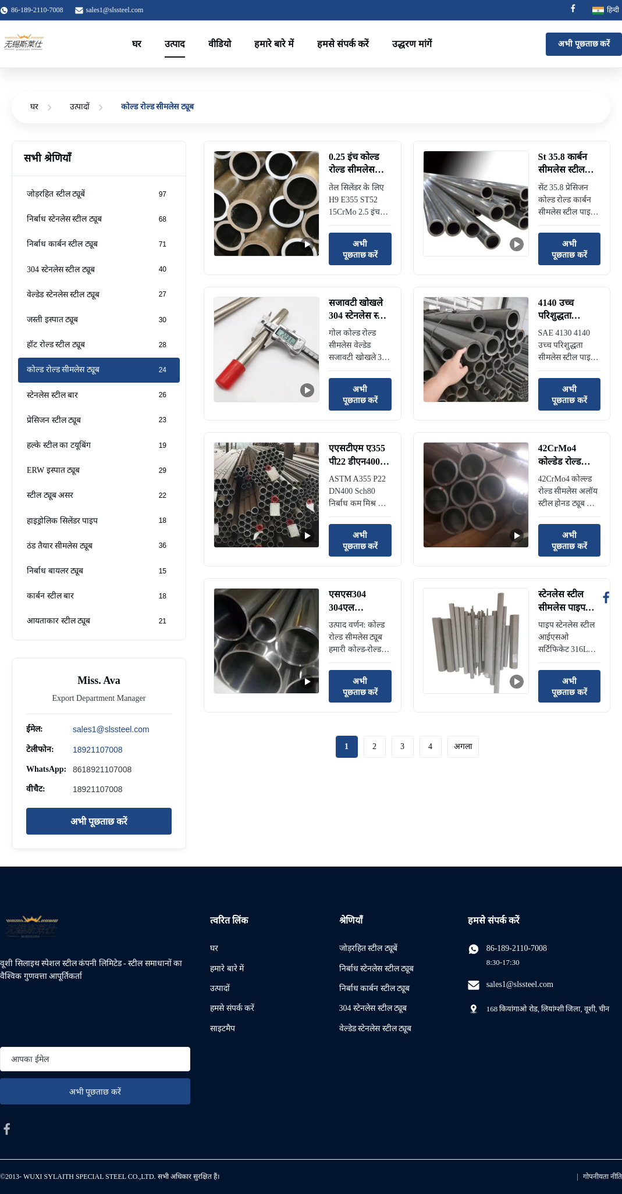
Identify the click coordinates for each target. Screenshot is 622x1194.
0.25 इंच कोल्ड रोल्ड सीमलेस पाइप (354, 170)
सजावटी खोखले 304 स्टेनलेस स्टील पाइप (359, 316)
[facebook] (7, 1129)
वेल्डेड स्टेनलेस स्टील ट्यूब (375, 1028)
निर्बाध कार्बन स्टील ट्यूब (374, 988)
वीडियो (219, 44)
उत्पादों (80, 106)
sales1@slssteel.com (115, 10)
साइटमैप (222, 1028)
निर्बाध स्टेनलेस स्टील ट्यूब (376, 968)
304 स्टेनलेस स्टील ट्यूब (373, 1008)
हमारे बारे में (274, 44)
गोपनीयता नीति (602, 1176)
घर (136, 44)
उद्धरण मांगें (412, 44)
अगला (463, 746)
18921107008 (98, 749)
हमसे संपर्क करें (343, 44)
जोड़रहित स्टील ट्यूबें (368, 948)
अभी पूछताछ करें (584, 44)
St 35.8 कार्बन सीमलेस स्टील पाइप (562, 170)
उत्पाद (175, 44)
